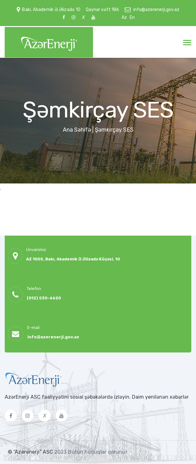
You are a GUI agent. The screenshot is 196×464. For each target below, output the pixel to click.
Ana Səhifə (77, 129)
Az (124, 17)
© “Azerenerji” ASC (31, 452)
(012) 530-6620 (44, 298)
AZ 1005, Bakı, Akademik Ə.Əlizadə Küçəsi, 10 (73, 259)
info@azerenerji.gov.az (156, 9)
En (132, 17)
